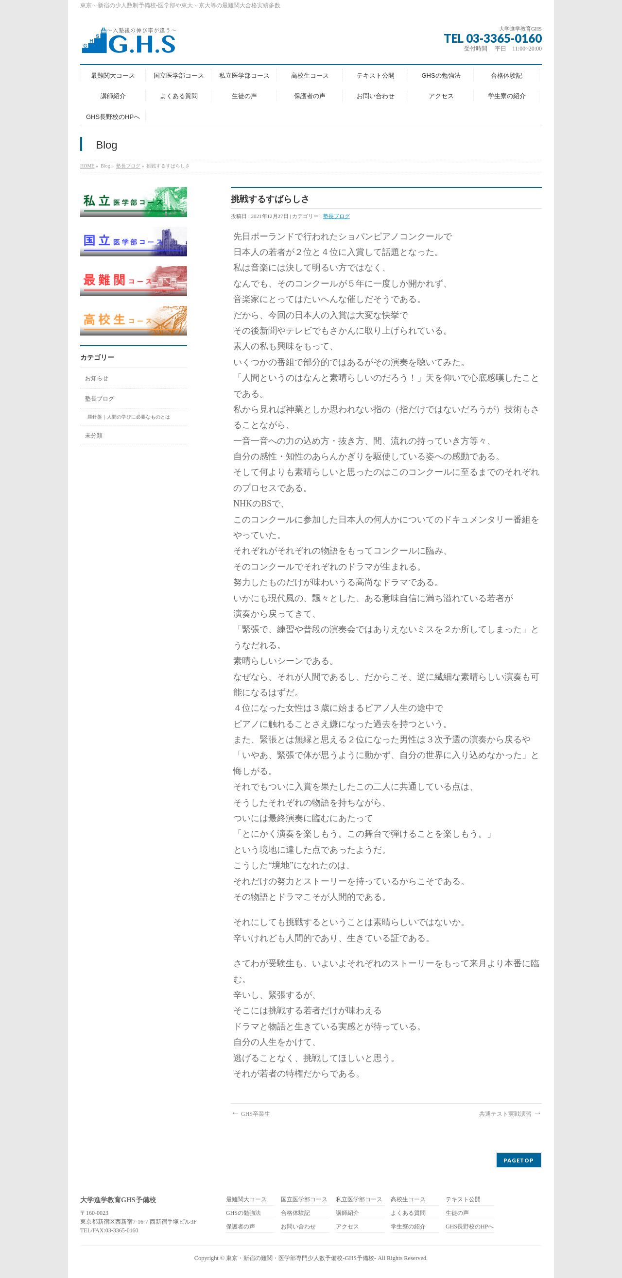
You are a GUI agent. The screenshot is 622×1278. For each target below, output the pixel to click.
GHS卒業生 (250, 1113)
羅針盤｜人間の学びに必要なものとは (128, 417)
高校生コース (408, 1199)
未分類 (94, 435)
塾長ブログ (128, 165)
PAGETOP (518, 1160)
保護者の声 (240, 1227)
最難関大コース (246, 1199)
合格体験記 (295, 1213)
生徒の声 (457, 1213)
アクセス (347, 1227)
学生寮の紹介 (408, 1227)
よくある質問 (408, 1213)
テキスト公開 (463, 1199)
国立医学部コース (304, 1199)
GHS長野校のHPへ (470, 1227)
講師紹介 (347, 1213)
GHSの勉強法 (243, 1213)
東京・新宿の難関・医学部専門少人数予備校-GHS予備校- (301, 1258)
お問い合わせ (298, 1227)
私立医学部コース (359, 1199)
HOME (87, 165)
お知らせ (96, 378)
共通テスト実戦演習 (510, 1113)
